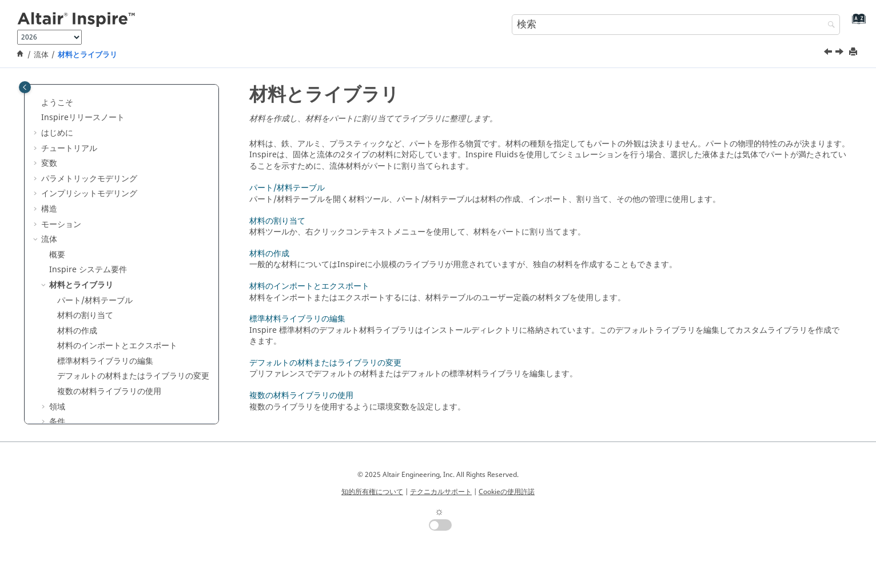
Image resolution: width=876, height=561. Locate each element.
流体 (41, 55)
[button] (36, 103)
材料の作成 (77, 331)
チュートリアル (69, 148)
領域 (57, 407)
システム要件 (88, 270)
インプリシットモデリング (89, 194)
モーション (61, 224)
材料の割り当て (85, 315)
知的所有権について (372, 492)
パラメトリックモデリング (89, 179)
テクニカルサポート (441, 492)
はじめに (57, 133)
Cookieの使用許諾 (507, 492)
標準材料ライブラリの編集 (105, 361)
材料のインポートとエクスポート (117, 346)
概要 (57, 255)
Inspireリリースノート (83, 118)
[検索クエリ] (676, 24)
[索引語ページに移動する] (856, 23)
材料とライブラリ (87, 55)
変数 (49, 163)
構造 (49, 209)
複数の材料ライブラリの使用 (109, 391)
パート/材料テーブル (95, 301)
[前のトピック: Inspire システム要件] (829, 53)
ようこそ (57, 103)
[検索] (829, 25)
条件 (57, 422)
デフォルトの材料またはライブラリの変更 (133, 376)
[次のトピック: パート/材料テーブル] (840, 53)
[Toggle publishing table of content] (25, 87)
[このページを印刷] (854, 52)
